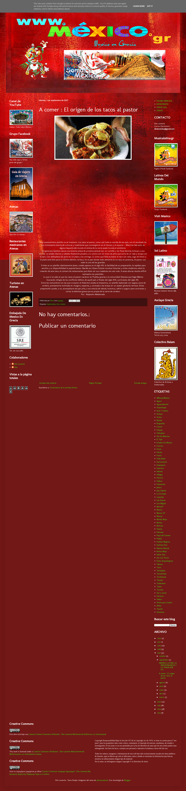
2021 (159, 642)
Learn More (139, 6)
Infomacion (161, 484)
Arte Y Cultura (162, 411)
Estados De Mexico (164, 443)
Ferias (159, 449)
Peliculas (160, 532)
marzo (162, 697)
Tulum (159, 586)
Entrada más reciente (47, 383)
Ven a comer (60, 304)
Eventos (160, 446)
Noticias (160, 526)
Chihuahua (161, 433)
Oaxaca (159, 529)
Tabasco (160, 564)
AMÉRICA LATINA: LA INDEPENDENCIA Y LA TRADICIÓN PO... (168, 666)
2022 (159, 638)
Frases (159, 455)
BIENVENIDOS (162, 104)
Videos (159, 599)
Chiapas (160, 430)
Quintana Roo (162, 545)
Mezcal (159, 516)
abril (161, 693)
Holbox (159, 481)
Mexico (159, 510)
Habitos (160, 471)
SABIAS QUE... (162, 107)
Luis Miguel (161, 503)
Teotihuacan (161, 577)
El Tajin (159, 439)
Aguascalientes (162, 404)
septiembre (164, 660)
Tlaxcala (160, 580)
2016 (159, 702)
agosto (162, 682)
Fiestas (159, 452)
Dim (16, 367)
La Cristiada (161, 494)
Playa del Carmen (163, 535)
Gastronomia (51, 304)
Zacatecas (160, 612)
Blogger (127, 780)
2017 (159, 653)
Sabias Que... (161, 554)
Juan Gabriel (161, 491)
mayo (161, 690)
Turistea (160, 590)
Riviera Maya (162, 551)
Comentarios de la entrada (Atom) (63, 388)
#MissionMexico (163, 398)
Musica (159, 522)
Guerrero (160, 468)
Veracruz (160, 596)
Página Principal (95, 383)
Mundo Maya (162, 519)
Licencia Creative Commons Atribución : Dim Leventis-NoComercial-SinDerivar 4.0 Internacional (67, 734)
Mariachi (160, 507)
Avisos (159, 417)
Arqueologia (161, 407)
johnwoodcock (102, 780)
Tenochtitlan (161, 574)
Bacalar (159, 420)
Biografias (161, 423)
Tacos (159, 567)
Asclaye (160, 414)
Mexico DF (161, 513)
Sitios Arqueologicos (165, 561)
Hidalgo (160, 475)
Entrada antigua (140, 383)
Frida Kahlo (161, 459)
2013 (159, 713)
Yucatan (160, 609)
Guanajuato (161, 465)
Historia (160, 478)
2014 (159, 709)
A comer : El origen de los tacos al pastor (167, 675)
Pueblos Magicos (163, 542)
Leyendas (160, 497)
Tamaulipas (161, 570)
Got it (150, 6)
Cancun (159, 427)
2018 (159, 649)
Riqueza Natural (163, 548)
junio (161, 686)
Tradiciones (161, 583)
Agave (159, 401)
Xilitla (159, 606)
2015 (159, 705)
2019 (159, 645)
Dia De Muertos (163, 436)
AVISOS (160, 110)
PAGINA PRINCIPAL (164, 101)
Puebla (159, 538)
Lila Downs (161, 500)
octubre (162, 656)
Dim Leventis (19, 364)
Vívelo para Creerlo (164, 602)
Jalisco (159, 487)
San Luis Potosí (163, 558)
